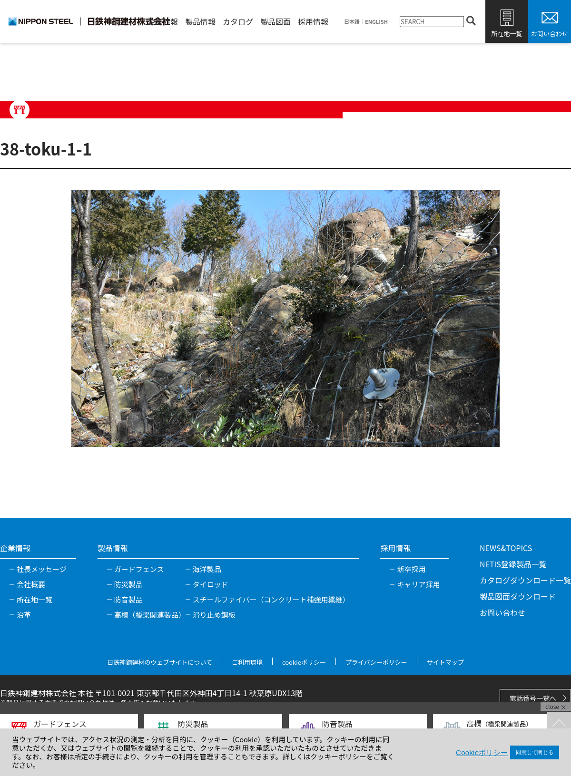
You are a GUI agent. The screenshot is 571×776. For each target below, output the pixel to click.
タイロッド (210, 584)
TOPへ (559, 724)
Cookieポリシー (482, 752)
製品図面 (275, 21)
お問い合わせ (549, 33)
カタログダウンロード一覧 (525, 580)
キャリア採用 (418, 584)
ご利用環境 (247, 662)
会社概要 (31, 584)
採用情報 (313, 21)
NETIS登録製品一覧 (513, 564)
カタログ (238, 21)
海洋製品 (207, 569)
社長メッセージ (42, 569)
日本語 (352, 21)
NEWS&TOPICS (506, 547)
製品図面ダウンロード (518, 596)
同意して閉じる (534, 752)
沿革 (24, 615)
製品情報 (200, 21)
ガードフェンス (139, 569)
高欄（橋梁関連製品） (150, 615)
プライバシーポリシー (376, 662)
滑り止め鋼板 (214, 615)
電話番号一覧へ (533, 698)
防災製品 (128, 584)
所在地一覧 (506, 33)
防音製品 (128, 599)
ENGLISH (376, 21)
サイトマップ (445, 662)
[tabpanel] (285, 318)
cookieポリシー (304, 662)
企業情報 (163, 21)
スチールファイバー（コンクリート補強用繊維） (271, 599)
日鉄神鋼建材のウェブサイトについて (159, 662)
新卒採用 (411, 569)
